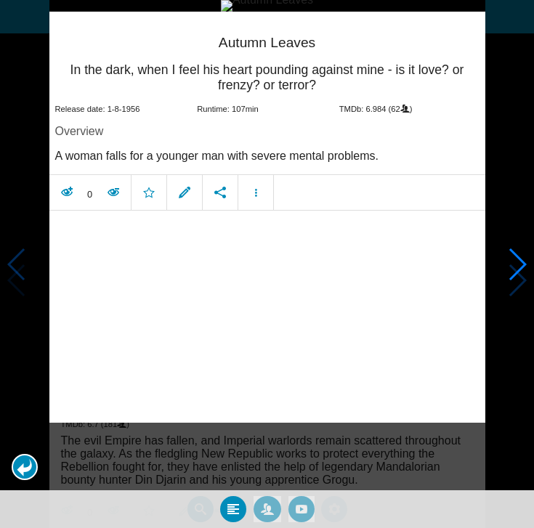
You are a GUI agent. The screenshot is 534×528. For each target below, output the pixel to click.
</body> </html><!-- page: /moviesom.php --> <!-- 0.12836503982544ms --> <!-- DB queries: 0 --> (267, 264)
